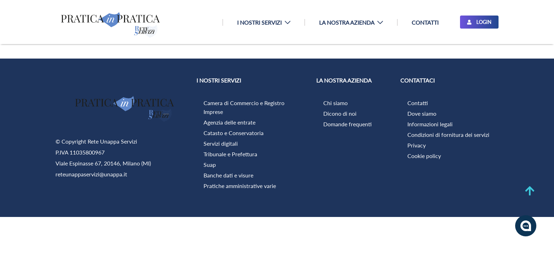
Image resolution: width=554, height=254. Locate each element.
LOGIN (479, 22)
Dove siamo (421, 113)
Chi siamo (335, 102)
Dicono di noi (339, 113)
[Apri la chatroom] (525, 225)
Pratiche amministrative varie (240, 185)
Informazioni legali (430, 124)
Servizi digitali (221, 143)
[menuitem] (264, 22)
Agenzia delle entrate (229, 122)
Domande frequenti (347, 124)
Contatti (417, 102)
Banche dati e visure (228, 175)
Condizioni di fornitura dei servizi (448, 134)
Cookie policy (424, 155)
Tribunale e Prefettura (230, 154)
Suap (210, 164)
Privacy (416, 145)
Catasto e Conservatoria (234, 132)
